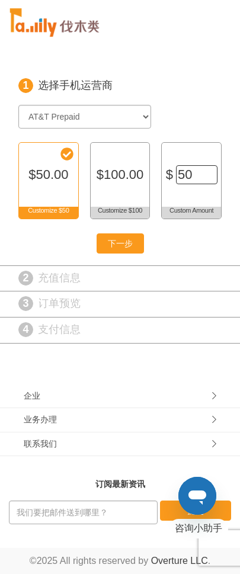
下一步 (120, 243)
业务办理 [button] (120, 419)
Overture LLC (179, 561)
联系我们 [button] (120, 443)
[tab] (120, 396)
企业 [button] (120, 395)
